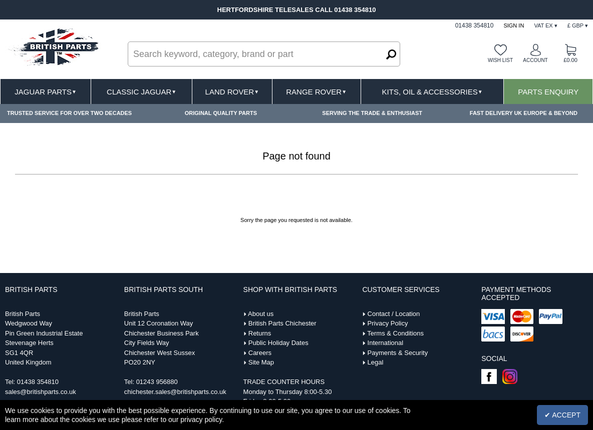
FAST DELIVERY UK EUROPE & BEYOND (523, 113)
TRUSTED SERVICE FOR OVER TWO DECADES (69, 113)
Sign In (513, 25)
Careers (259, 352)
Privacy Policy (388, 323)
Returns (259, 333)
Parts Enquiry (548, 92)
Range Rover (316, 92)
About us (260, 314)
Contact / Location (394, 314)
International (386, 342)
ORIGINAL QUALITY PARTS (221, 113)
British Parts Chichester (282, 323)
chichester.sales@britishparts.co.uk (175, 392)
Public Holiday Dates (278, 342)
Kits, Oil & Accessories (432, 92)
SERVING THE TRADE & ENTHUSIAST (372, 113)
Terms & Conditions (395, 333)
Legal (376, 362)
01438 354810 (38, 382)
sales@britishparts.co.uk (40, 392)
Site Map (261, 362)
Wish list (500, 60)
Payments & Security (398, 352)
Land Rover (232, 92)
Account (535, 60)
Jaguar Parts (46, 92)
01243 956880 (157, 382)
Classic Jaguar (141, 92)
